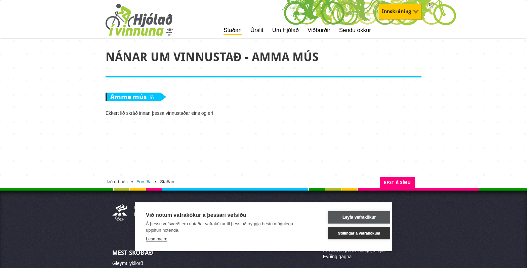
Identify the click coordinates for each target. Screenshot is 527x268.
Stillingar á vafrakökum (349, 233)
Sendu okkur (355, 30)
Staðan (233, 30)
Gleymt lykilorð (127, 263)
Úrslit (257, 30)
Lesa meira (156, 238)
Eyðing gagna (337, 256)
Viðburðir (319, 30)
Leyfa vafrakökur (348, 217)
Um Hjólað (285, 30)
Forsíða (144, 181)
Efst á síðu (397, 183)
